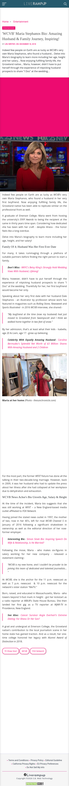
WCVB (24, 651)
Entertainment (20, 21)
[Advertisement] (34, 104)
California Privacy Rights (24, 764)
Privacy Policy (37, 760)
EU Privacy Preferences (47, 764)
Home (5, 21)
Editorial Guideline (53, 760)
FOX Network (38, 651)
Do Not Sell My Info (35, 767)
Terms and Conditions (18, 760)
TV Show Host (10, 651)
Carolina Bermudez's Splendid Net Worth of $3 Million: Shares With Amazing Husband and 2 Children (37, 343)
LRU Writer (10, 44)
